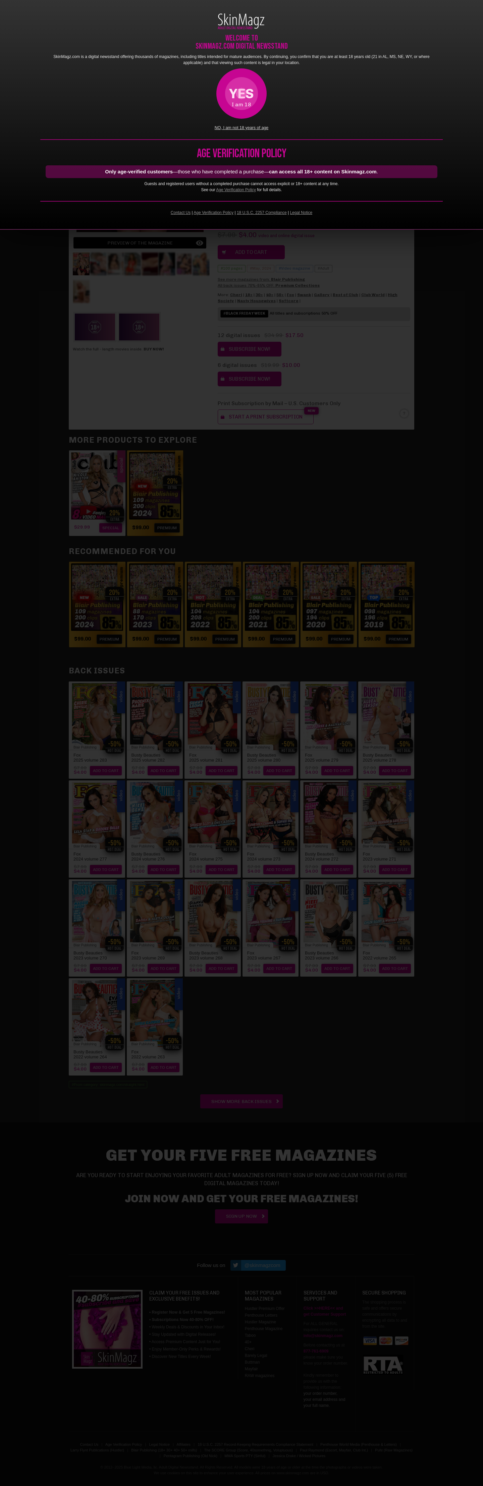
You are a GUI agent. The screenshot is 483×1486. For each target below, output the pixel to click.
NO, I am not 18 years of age (242, 127)
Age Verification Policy (236, 189)
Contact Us (181, 212)
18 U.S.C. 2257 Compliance (262, 212)
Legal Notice (301, 212)
